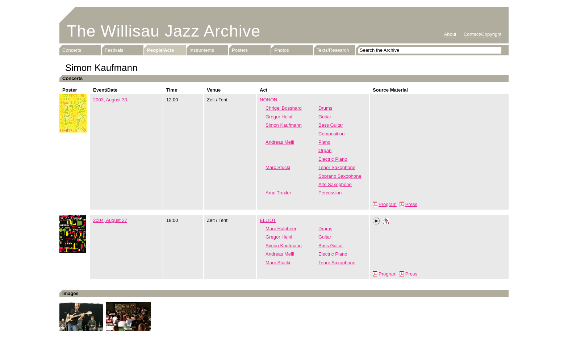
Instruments (201, 50)
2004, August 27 (110, 220)
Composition (331, 133)
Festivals (114, 50)
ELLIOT (268, 220)
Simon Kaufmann (284, 125)
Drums (325, 108)
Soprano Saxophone (340, 176)
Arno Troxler (278, 192)
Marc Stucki (278, 167)
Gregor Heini (279, 116)
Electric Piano (332, 159)
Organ (324, 150)
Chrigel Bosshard (284, 108)
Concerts (71, 50)
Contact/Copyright (482, 34)
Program (388, 204)
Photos (281, 50)
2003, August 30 (110, 99)
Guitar (324, 116)
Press (411, 204)
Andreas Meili (280, 142)
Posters (240, 50)
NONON (268, 99)
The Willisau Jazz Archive (163, 31)
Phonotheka (386, 222)
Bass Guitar (330, 125)
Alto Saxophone (335, 184)
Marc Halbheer (281, 228)
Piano (324, 142)
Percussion (330, 192)
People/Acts (160, 50)
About (450, 34)
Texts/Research (333, 50)
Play (376, 221)
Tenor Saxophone (336, 167)
